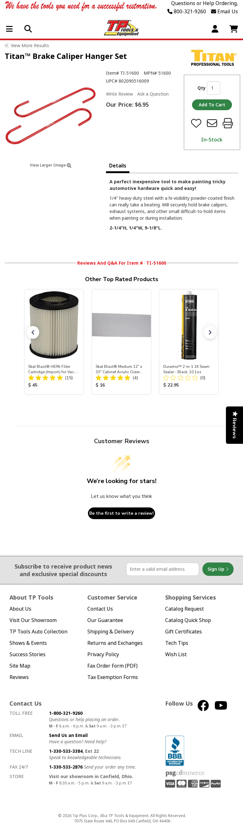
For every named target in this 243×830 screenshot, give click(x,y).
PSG (185, 773)
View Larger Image (51, 165)
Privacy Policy (103, 654)
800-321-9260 (186, 11)
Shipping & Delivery (110, 631)
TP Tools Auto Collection (38, 631)
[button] (33, 332)
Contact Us (100, 609)
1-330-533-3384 (66, 751)
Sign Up (218, 569)
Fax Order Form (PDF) (112, 666)
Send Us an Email (68, 735)
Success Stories (27, 654)
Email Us (224, 11)
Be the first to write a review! (121, 513)
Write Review (119, 94)
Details (117, 165)
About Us (20, 609)
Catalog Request (184, 609)
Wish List (176, 654)
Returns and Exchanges (115, 643)
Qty (201, 88)
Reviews (19, 677)
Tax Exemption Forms (112, 677)
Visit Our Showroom (33, 620)
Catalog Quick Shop (188, 620)
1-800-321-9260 (66, 713)
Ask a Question (153, 94)
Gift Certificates (183, 631)
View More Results (30, 45)
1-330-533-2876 (66, 767)
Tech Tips (176, 643)
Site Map (19, 666)
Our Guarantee (105, 620)
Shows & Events (28, 643)
